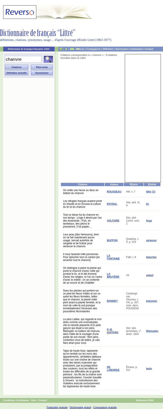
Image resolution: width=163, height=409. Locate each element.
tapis (149, 368)
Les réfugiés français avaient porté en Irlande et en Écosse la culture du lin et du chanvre (82, 204)
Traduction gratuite (56, 407)
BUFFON (112, 240)
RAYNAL (112, 203)
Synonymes (122, 49)
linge (149, 220)
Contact (149, 49)
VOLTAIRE (113, 220)
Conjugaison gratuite (105, 407)
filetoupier (152, 331)
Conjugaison (94, 49)
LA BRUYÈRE (113, 275)
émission (151, 300)
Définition (108, 49)
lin (147, 203)
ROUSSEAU (114, 191)
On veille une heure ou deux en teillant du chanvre (80, 192)
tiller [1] (150, 191)
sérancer (151, 240)
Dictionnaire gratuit (80, 407)
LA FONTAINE (113, 257)
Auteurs (80, 49)
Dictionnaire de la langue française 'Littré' (29, 49)
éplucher (151, 257)
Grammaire (137, 49)
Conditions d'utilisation (16, 400)
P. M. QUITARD (112, 331)
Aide (33, 400)
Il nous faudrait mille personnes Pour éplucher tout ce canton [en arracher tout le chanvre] (81, 257)
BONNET (112, 300)
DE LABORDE (113, 369)
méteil (149, 275)
